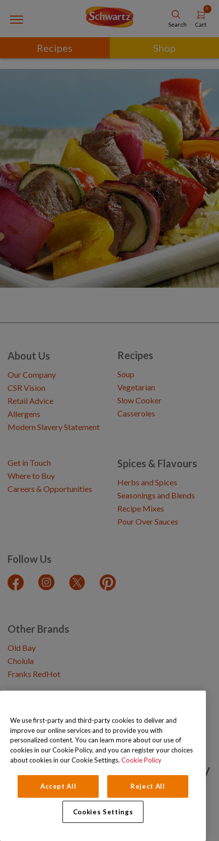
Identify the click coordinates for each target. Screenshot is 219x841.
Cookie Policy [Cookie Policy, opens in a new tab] (141, 760)
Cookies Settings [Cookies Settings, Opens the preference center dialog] (103, 812)
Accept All (58, 786)
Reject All (147, 786)
